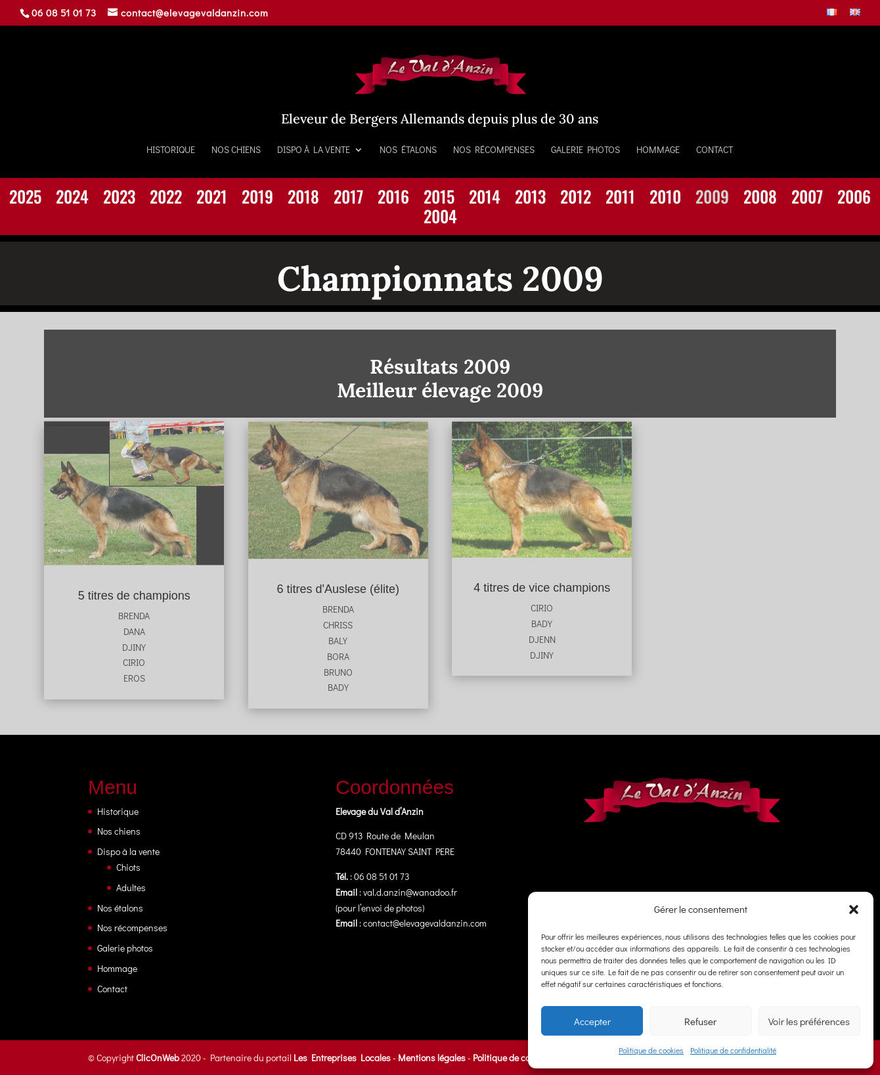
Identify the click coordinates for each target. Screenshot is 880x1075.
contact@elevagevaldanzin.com (425, 923)
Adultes (131, 887)
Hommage (658, 150)
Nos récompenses (494, 150)
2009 (712, 199)
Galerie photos (585, 150)
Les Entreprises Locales (342, 1057)
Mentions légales (432, 1057)
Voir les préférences (809, 1021)
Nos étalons (408, 150)
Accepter (592, 1021)
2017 (348, 199)
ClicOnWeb (157, 1057)
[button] (853, 909)
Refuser (700, 1021)
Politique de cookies (651, 1050)
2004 (440, 218)
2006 (854, 199)
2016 (393, 199)
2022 (166, 199)
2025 (25, 199)
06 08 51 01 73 (64, 12)
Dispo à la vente (313, 150)
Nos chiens (236, 150)
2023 (119, 199)
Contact (714, 150)
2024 (72, 199)
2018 (303, 199)
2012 (575, 199)
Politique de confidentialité (733, 1050)
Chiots (128, 867)
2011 (620, 199)
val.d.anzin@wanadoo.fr (410, 892)
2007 (807, 199)
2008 (760, 199)
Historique (170, 150)
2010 (665, 199)
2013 (530, 199)
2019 (257, 199)
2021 (211, 199)
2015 (439, 199)
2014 (484, 199)
